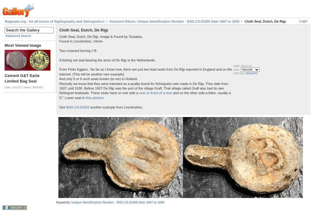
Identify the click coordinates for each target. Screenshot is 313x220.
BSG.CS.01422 (78, 107)
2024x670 (251, 73)
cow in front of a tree (155, 93)
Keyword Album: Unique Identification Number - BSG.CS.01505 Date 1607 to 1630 (174, 21)
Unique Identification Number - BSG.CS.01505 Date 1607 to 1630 (117, 202)
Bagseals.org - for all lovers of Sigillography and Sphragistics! (55, 21)
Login (303, 21)
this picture (95, 98)
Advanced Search (18, 36)
